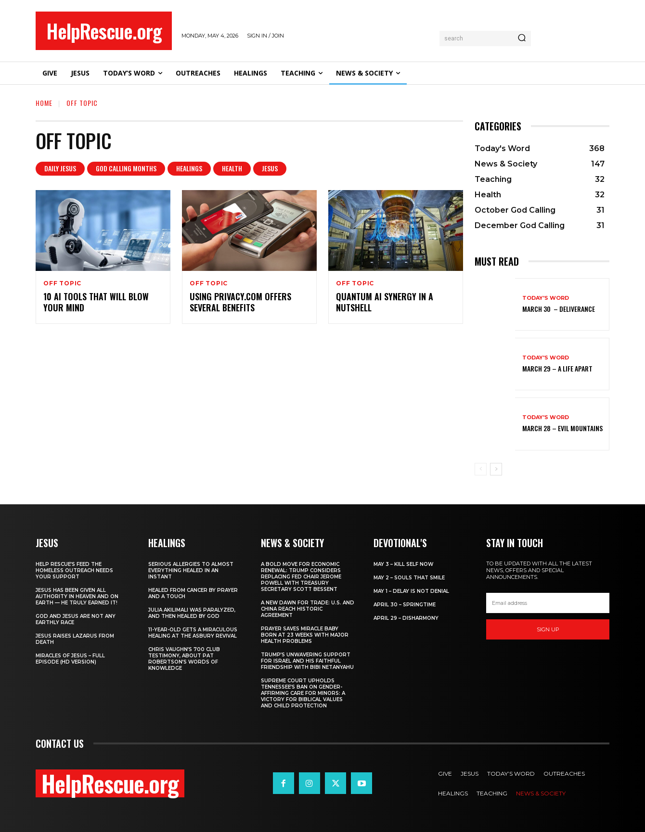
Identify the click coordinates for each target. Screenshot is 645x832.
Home (44, 103)
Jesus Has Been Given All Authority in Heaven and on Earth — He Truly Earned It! (77, 596)
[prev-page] (481, 469)
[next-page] (496, 469)
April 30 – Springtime (405, 605)
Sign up (548, 629)
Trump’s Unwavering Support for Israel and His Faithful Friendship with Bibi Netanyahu (307, 661)
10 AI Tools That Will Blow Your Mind (96, 302)
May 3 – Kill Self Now (403, 564)
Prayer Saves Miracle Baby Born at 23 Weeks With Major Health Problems (304, 635)
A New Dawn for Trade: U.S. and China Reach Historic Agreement (307, 609)
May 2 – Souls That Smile (409, 578)
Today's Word (545, 298)
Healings (189, 169)
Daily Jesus (60, 169)
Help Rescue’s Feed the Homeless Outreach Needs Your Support (74, 570)
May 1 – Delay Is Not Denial (411, 591)
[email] (547, 603)
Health (232, 169)
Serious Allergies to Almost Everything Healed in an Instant (190, 570)
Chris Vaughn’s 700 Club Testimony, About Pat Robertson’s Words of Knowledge (184, 658)
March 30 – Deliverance (558, 309)
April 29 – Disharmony (406, 618)
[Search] (522, 38)
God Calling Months (126, 169)
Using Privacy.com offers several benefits (240, 302)
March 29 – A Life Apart (557, 368)
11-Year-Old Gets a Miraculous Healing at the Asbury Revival (192, 633)
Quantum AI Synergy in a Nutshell (384, 302)
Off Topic (62, 283)
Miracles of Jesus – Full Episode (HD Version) (70, 659)
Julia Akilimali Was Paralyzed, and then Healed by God (191, 613)
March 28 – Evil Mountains (562, 428)
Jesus (269, 169)
